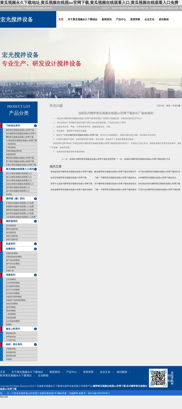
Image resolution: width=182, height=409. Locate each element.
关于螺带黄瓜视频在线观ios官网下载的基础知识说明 (115, 183)
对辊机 (9, 359)
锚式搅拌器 (11, 232)
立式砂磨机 (11, 267)
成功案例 (164, 19)
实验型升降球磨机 (14, 297)
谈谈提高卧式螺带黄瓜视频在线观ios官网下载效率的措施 (71, 171)
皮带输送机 (11, 337)
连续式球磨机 (12, 304)
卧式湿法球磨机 (13, 293)
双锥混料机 (11, 154)
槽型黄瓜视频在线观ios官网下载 (20, 158)
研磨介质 (10, 271)
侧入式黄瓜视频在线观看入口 (19, 177)
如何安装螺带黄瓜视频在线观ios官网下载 (68, 177)
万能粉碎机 (11, 349)
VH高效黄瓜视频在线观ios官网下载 (21, 140)
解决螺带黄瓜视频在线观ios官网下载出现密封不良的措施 (115, 171)
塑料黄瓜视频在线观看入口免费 (20, 210)
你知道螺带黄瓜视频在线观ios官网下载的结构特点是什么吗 (71, 189)
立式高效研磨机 (13, 321)
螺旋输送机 (11, 333)
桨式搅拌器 (11, 225)
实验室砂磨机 (12, 253)
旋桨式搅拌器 (12, 239)
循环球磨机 (11, 307)
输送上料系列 (13, 329)
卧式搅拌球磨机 (13, 286)
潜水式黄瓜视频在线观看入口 (19, 180)
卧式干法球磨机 (13, 290)
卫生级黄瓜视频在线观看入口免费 (21, 217)
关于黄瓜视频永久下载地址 (82, 19)
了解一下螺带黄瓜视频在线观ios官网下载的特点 (115, 177)
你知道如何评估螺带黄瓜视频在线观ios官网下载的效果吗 (159, 183)
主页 (60, 19)
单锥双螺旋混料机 (14, 151)
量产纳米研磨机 (13, 260)
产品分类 (19, 113)
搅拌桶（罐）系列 (15, 198)
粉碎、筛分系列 (14, 344)
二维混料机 (11, 144)
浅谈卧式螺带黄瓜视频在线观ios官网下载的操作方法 (147, 159)
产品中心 (121, 19)
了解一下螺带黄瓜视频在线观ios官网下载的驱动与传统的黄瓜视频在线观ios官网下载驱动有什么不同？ (115, 189)
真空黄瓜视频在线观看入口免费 (20, 213)
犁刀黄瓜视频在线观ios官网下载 (20, 161)
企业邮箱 (43, 375)
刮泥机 (9, 194)
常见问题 (176, 105)
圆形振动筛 (11, 356)
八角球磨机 (11, 314)
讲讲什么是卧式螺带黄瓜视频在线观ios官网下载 (71, 183)
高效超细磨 (11, 317)
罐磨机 (9, 324)
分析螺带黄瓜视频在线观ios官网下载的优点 (157, 177)
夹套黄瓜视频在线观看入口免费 (20, 203)
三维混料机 (11, 147)
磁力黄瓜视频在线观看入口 (18, 191)
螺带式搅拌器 (12, 229)
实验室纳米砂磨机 (14, 257)
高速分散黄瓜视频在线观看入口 (20, 184)
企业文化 (149, 19)
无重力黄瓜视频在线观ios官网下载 (21, 165)
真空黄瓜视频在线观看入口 (18, 187)
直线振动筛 (11, 352)
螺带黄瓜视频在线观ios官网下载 (20, 130)
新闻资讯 (107, 19)
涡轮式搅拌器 (12, 236)
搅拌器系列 (12, 221)
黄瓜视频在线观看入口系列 (20, 169)
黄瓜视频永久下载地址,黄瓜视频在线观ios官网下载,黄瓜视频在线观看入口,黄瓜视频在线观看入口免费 (89, 2)
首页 (168, 105)
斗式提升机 (11, 340)
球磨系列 (10, 275)
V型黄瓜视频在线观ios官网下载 (20, 137)
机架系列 (10, 243)
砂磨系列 (10, 249)
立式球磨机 (11, 279)
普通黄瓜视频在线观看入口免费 (20, 206)
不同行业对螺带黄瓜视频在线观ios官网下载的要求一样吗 (159, 189)
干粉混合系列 (13, 125)
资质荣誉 (135, 19)
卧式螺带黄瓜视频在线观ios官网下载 (21, 135)
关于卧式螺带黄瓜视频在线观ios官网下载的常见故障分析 (159, 171)
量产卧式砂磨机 (13, 264)
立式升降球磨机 (13, 283)
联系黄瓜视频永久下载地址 (16, 375)
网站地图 (4, 397)
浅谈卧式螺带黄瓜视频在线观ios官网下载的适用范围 (92, 159)
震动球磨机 (11, 310)
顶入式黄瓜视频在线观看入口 (19, 173)
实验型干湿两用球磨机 (16, 300)
